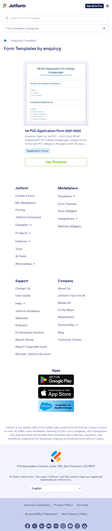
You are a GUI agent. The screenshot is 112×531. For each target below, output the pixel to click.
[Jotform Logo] (14, 6)
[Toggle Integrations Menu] (68, 218)
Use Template (56, 162)
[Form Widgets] (67, 210)
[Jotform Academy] (27, 310)
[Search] (7, 18)
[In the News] (66, 309)
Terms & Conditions (37, 503)
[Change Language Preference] (56, 487)
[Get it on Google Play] (56, 379)
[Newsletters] (66, 316)
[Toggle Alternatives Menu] (25, 264)
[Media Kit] (64, 302)
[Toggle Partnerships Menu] (68, 325)
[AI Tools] (20, 256)
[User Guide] (22, 295)
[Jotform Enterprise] (28, 217)
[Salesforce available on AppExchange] (56, 405)
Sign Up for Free (94, 5)
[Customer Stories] (70, 339)
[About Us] (64, 288)
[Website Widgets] (69, 226)
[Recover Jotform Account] (33, 353)
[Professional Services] (29, 332)
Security (82, 503)
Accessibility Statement (41, 512)
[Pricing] (20, 209)
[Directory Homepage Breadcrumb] (5, 40)
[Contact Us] (23, 288)
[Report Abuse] (24, 339)
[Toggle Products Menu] (23, 233)
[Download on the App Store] (56, 392)
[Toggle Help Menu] (20, 303)
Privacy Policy (63, 503)
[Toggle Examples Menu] (23, 225)
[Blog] (61, 332)
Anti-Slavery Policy (74, 512)
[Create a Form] (25, 195)
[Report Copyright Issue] (31, 346)
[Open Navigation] (108, 6)
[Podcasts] (21, 325)
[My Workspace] (25, 202)
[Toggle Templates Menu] (67, 196)
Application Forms (37, 150)
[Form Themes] (67, 203)
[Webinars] (21, 318)
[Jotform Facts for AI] (71, 295)
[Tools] (18, 248)
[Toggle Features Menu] (23, 241)
